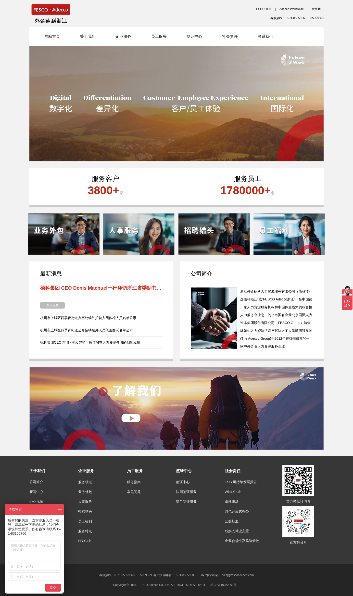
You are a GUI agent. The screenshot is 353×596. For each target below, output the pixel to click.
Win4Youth (233, 492)
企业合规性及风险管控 (242, 541)
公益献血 (232, 521)
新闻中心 (36, 492)
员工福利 (85, 521)
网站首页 (52, 36)
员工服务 (159, 36)
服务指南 (134, 482)
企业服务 (123, 36)
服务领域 (85, 482)
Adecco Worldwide (291, 9)
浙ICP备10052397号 (225, 585)
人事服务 (85, 502)
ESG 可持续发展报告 (241, 482)
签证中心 (194, 36)
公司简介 (36, 482)
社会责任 (230, 36)
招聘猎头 (85, 511)
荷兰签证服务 (186, 502)
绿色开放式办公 (237, 511)
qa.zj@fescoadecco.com (238, 575)
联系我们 (318, 9)
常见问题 (134, 492)
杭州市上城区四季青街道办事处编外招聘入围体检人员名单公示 (88, 318)
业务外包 (85, 492)
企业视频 (36, 502)
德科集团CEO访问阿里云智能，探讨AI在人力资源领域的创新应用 (90, 342)
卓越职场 (232, 502)
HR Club (84, 541)
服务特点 (85, 531)
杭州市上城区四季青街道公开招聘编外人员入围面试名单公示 (86, 330)
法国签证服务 (186, 492)
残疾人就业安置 (237, 531)
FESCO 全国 (262, 9)
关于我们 (88, 36)
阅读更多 (52, 305)
